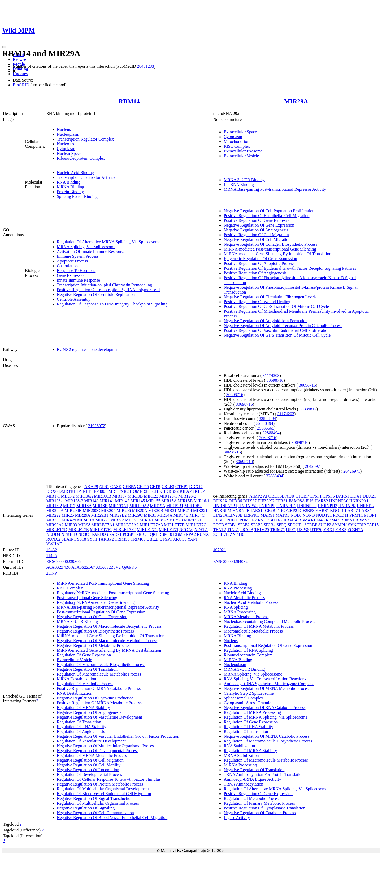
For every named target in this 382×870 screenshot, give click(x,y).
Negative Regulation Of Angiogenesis (256, 230)
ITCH (153, 491)
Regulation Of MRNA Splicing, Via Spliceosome (265, 717)
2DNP (51, 573)
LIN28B (235, 515)
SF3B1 (231, 525)
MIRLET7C (196, 525)
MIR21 (170, 510)
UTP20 (316, 529)
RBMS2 (362, 520)
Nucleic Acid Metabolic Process (251, 602)
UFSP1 (165, 539)
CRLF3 (168, 486)
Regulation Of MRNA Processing (252, 712)
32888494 (267, 418)
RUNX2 (53, 539)
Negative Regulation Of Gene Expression (259, 225)
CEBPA (129, 486)
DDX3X (220, 501)
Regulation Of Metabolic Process (85, 683)
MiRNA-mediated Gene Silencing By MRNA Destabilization (109, 650)
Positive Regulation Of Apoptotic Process (259, 263)
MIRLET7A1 (102, 525)
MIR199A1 (118, 505)
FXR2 (123, 491)
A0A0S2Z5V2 (108, 567)
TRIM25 (261, 529)
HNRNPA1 (358, 501)
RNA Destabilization (74, 693)
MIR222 (53, 515)
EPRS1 (281, 501)
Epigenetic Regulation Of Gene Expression (260, 258)
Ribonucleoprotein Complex (81, 158)
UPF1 (291, 529)
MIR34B (180, 515)
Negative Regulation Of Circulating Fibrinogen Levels (270, 297)
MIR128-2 (187, 496)
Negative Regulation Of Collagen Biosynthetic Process (270, 244)
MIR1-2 (68, 496)
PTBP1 (370, 515)
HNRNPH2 (307, 505)
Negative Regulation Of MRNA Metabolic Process (267, 688)
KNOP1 (337, 510)
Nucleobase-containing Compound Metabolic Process (269, 621)
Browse (19, 59)
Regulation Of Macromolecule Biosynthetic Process (101, 664)
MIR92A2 (55, 525)
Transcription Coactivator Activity (86, 177)
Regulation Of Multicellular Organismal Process (98, 803)
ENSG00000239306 (63, 561)
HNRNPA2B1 (225, 505)
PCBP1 (129, 534)
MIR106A (84, 496)
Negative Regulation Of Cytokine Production (95, 698)
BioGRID (21, 85)
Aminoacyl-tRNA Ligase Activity (252, 779)
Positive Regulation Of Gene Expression (258, 220)
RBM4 (304, 520)
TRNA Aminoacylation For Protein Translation (263, 774)
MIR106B (102, 496)
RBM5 (179, 534)
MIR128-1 (168, 496)
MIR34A (164, 515)
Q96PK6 (129, 567)
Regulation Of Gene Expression (84, 655)
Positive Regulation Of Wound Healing (257, 301)
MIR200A (54, 510)
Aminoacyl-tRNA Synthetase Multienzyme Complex (269, 683)
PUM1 (245, 520)
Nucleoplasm (68, 134)
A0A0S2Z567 (83, 567)
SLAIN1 (69, 539)
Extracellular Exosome (243, 151)
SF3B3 (256, 525)
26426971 (313, 466)
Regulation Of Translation (79, 722)
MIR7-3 (132, 520)
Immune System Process (77, 256)
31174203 (271, 375)
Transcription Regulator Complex (85, 139)
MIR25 (68, 515)
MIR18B (100, 505)
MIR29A (296, 101)
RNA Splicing (236, 607)
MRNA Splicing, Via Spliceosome (86, 246)
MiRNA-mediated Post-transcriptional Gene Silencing (270, 249)
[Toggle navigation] (4, 47)
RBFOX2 (274, 520)
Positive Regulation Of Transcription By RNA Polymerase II (108, 289)
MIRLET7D (56, 529)
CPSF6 (329, 496)
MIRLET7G (147, 529)
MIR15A (168, 501)
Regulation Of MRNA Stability (83, 707)
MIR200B (73, 510)
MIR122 (151, 496)
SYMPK (339, 525)
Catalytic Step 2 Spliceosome (249, 693)
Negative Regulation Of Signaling (86, 808)
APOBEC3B (274, 496)
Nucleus (64, 129)
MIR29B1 (99, 515)
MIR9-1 (146, 520)
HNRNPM (222, 510)
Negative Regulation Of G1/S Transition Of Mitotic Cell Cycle (277, 335)
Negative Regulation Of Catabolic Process (260, 812)
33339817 (307, 409)
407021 (219, 550)
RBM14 (129, 101)
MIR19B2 (193, 505)
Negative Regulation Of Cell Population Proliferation (269, 211)
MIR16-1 (202, 501)
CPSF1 (316, 496)
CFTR (155, 486)
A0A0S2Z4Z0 (58, 567)
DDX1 (356, 496)
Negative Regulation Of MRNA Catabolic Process (266, 736)
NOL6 (296, 515)
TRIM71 (277, 529)
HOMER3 (138, 491)
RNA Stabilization (239, 746)
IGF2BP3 (306, 510)
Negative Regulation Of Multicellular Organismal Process (106, 746)
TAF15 (373, 525)
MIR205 (108, 510)
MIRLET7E (78, 529)
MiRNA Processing (240, 765)
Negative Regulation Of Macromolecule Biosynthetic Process (109, 626)
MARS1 (268, 515)
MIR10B (135, 496)
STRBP (310, 525)
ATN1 (104, 486)
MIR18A (84, 505)
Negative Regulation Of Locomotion (88, 769)
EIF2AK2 (266, 501)
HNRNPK (347, 505)
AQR (289, 496)
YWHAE (54, 544)
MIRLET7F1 (101, 529)
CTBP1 (181, 486)
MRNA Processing (239, 612)
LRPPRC (251, 515)
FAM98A (297, 501)
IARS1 (256, 510)
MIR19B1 (174, 505)
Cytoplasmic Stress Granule (247, 703)
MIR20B (155, 510)
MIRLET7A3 (151, 525)
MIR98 (84, 525)
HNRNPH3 (327, 505)
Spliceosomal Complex (243, 698)
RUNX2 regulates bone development (88, 349)
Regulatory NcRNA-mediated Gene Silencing (96, 602)
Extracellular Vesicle (241, 156)
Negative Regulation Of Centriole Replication (96, 294)
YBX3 (340, 529)
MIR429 (69, 520)
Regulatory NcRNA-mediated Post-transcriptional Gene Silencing (113, 593)
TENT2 (219, 529)
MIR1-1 (53, 496)
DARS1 (342, 496)
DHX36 (235, 501)
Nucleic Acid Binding (75, 172)
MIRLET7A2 (127, 525)
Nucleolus (65, 144)
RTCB (218, 525)
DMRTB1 (67, 491)
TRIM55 (122, 539)
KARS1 (322, 510)
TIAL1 (233, 529)
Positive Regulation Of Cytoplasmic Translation (264, 808)
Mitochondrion (236, 141)
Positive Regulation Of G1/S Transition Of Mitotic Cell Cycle (276, 306)
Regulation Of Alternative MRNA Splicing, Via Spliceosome (108, 242)
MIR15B (185, 501)
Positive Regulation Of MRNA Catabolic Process (99, 688)
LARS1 (365, 510)
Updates (20, 73)
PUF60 (232, 520)
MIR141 (107, 501)
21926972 (96, 425)
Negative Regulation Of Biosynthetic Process (95, 631)
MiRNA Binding (238, 659)
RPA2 (191, 534)
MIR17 (69, 505)
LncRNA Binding (239, 184)
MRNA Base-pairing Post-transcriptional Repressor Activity (275, 189)
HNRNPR (241, 510)
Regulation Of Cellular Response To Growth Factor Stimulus (108, 779)
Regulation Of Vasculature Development (91, 741)
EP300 (99, 491)
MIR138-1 (55, 501)
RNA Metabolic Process (244, 597)
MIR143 (122, 501)
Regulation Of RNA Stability (81, 726)
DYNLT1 (85, 491)
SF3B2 (244, 525)
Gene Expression (71, 275)
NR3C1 (84, 534)
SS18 (81, 539)
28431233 (145, 66)
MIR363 (53, 520)
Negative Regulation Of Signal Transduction (94, 798)
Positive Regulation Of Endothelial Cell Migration (266, 215)
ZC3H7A (355, 529)
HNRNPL (365, 505)
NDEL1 (201, 529)
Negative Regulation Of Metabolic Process (93, 645)
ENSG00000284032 (230, 561)
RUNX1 (204, 534)
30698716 (275, 380)
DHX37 (250, 501)
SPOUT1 (295, 525)
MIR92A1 (192, 520)
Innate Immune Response (78, 280)
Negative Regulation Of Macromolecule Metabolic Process (107, 640)
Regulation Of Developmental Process (89, 774)
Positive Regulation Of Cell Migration (256, 234)
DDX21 (369, 496)
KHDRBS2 (169, 491)
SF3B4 (269, 525)
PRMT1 (356, 515)
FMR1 (111, 491)
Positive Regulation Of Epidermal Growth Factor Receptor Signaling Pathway (290, 268)
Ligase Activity (237, 817)
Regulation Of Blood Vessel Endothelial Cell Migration (104, 793)
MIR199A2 (139, 505)
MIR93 (71, 525)
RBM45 (318, 520)
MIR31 (150, 515)
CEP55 (143, 486)
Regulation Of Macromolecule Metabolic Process (99, 674)
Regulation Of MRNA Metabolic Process (92, 755)
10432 (51, 550)
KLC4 (200, 491)
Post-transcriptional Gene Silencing (87, 597)
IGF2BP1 (271, 510)
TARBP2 (106, 539)
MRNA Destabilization (76, 679)
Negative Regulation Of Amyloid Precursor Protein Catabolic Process (283, 325)
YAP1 (193, 539)
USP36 (303, 529)
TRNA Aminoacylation (243, 784)
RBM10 (165, 534)
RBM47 (333, 520)
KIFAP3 (187, 491)
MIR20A (139, 510)
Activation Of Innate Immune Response (90, 251)
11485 (51, 555)
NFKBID (69, 534)
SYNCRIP (357, 525)
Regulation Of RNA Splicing (248, 650)
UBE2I (152, 539)
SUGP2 (324, 525)
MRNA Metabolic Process (246, 616)
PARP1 (115, 534)
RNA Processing (238, 588)
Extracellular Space (240, 132)
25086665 (265, 428)
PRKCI (142, 534)
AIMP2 (255, 496)
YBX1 (329, 529)
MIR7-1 (102, 520)
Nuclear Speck (69, 153)
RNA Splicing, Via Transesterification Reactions (265, 679)
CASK (116, 486)
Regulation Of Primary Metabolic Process (259, 803)
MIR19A (157, 505)
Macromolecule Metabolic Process (253, 631)
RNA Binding (68, 182)
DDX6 (52, 491)
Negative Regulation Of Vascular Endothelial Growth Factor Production (118, 736)
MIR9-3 (176, 520)
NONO (308, 515)
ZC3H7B (221, 534)
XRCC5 (180, 539)
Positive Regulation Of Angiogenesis (255, 273)
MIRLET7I (168, 529)
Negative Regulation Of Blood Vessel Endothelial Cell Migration (112, 817)
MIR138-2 (74, 501)
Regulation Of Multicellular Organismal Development (103, 789)
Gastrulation (67, 266)
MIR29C (135, 515)
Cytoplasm (66, 148)
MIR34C (197, 515)
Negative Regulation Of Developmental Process (97, 750)
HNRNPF (267, 505)
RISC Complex (237, 146)
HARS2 (321, 501)
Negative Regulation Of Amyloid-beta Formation (265, 321)
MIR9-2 (161, 520)
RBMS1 (347, 520)
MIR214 (184, 510)
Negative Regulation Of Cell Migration (257, 239)
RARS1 (258, 520)
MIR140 (91, 501)
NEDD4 (53, 534)
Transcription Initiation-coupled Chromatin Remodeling (104, 285)
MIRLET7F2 (124, 529)
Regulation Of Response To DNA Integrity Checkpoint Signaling (112, 304)
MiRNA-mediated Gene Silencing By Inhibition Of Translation (277, 254)
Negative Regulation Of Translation (87, 669)
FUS (310, 501)
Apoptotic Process (72, 261)
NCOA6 (186, 529)
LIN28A (220, 515)
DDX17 (196, 486)
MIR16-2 (54, 505)
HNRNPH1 (286, 505)
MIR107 (119, 496)
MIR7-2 (117, 520)
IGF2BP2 (289, 510)
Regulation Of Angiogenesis (81, 731)
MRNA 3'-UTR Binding (244, 179)
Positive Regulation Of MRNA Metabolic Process (99, 703)
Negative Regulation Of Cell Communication (95, 812)
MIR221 (200, 510)
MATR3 (282, 515)
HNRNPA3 (247, 505)
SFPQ (281, 525)
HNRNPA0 (338, 501)
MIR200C (91, 510)
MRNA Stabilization (241, 755)
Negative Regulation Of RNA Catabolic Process (264, 707)
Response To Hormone (76, 270)
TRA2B (246, 529)
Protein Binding (70, 191)
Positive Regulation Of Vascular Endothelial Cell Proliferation (276, 330)
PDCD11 (340, 515)
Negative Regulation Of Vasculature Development (99, 717)
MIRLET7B (174, 525)
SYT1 (92, 539)
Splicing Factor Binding (77, 196)
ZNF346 (237, 534)
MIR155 (153, 501)
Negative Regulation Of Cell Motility (88, 765)
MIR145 (138, 501)
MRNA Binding (70, 187)
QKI (153, 534)
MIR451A (85, 520)
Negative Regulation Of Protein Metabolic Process (100, 784)
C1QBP (302, 496)
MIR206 (123, 510)
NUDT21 (324, 515)
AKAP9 (91, 486)
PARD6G (100, 534)
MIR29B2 (118, 515)
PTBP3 (219, 520)
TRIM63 (138, 539)
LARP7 (351, 510)
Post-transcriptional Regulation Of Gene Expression (101, 612)
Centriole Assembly (73, 299)
